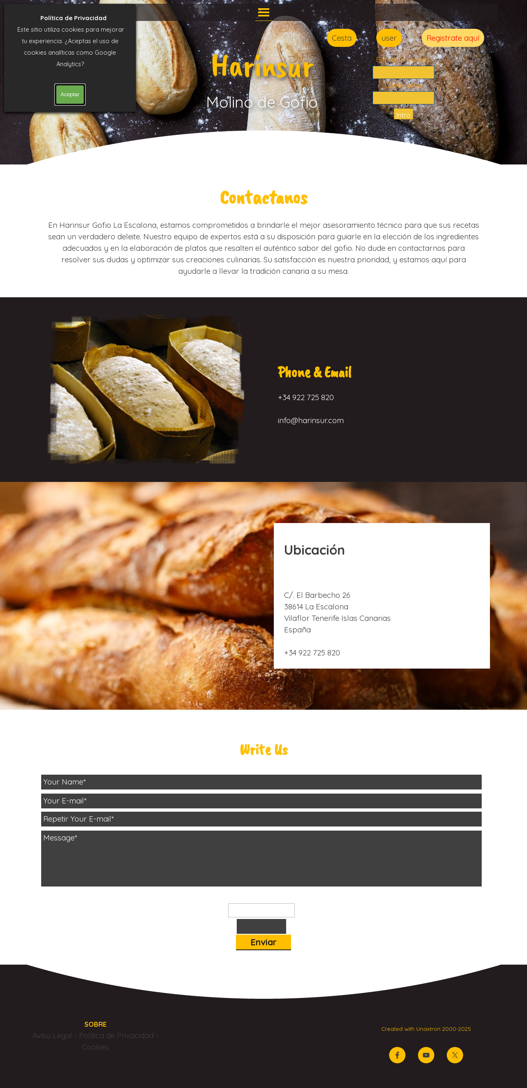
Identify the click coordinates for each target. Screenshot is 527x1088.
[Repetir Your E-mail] (261, 819)
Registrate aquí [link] (453, 38)
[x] (455, 1055)
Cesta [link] (342, 38)
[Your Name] (261, 782)
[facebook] (397, 1055)
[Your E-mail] (261, 801)
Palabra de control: (262, 897)
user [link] (389, 38)
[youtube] (426, 1055)
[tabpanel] (263, 229)
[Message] (261, 859)
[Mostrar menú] (263, 12)
